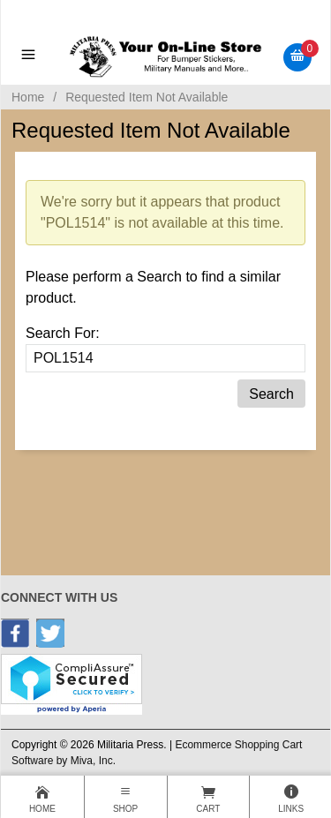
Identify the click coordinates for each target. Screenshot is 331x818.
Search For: (63, 333)
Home (27, 97)
